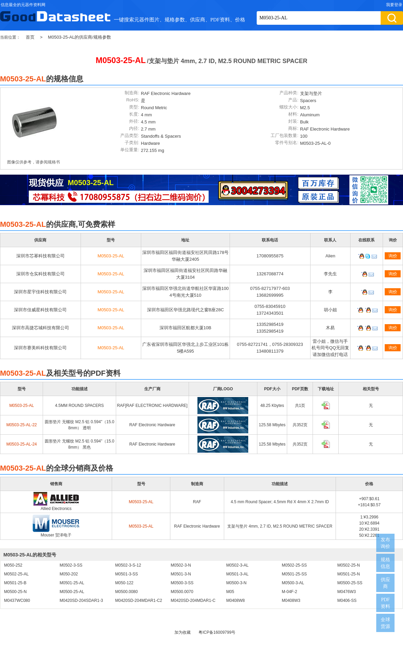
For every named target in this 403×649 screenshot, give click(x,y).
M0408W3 (291, 600)
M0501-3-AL (237, 574)
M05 (230, 591)
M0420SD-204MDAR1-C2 (138, 600)
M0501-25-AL (72, 583)
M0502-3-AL (237, 565)
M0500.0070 (182, 591)
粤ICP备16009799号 (216, 632)
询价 (392, 255)
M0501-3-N (181, 574)
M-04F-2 (289, 591)
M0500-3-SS (182, 583)
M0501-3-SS (126, 574)
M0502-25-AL (16, 574)
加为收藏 (182, 632)
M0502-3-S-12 (128, 565)
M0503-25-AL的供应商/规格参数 (79, 37)
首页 (30, 37)
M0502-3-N (181, 565)
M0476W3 (346, 591)
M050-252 (13, 565)
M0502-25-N (348, 565)
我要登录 (394, 4)
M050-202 (69, 574)
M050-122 (124, 583)
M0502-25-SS (294, 565)
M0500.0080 (126, 591)
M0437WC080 (17, 600)
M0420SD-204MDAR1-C (193, 600)
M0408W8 (235, 600)
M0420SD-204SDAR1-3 (81, 600)
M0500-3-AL (293, 583)
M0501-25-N (348, 574)
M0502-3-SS (71, 565)
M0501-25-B (15, 583)
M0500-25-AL (72, 591)
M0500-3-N (236, 583)
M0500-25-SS (349, 583)
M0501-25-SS (294, 574)
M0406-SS (347, 600)
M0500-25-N (15, 591)
